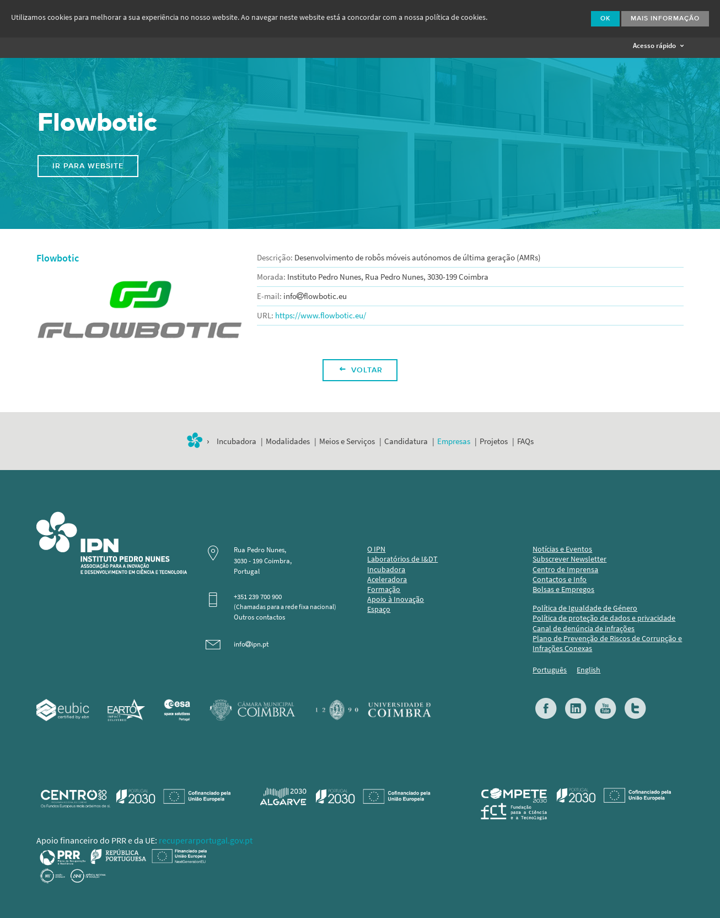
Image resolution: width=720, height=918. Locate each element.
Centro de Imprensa (565, 569)
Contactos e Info (560, 579)
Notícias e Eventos (562, 549)
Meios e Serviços (347, 441)
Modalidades (288, 441)
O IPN (376, 549)
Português (550, 670)
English (588, 670)
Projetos (494, 441)
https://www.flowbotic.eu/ (320, 315)
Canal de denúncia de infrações (584, 628)
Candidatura (406, 441)
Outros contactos (259, 617)
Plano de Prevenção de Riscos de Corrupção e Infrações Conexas (607, 643)
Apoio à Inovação (395, 599)
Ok (605, 18)
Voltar (361, 370)
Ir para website (87, 166)
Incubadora (236, 441)
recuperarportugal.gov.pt (205, 840)
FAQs (525, 441)
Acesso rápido (658, 45)
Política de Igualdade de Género (585, 608)
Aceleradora (387, 579)
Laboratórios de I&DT (402, 559)
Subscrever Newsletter (569, 559)
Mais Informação (665, 18)
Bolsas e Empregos (563, 589)
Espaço (378, 609)
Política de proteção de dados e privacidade (604, 618)
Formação (383, 589)
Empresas (453, 441)
